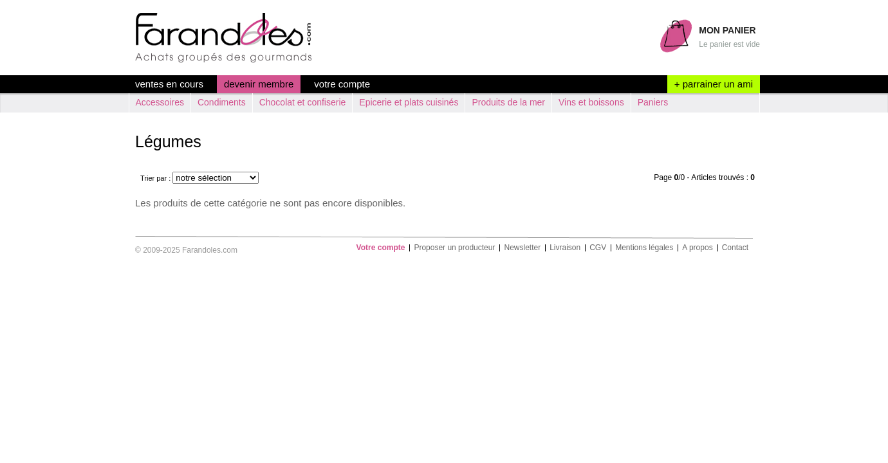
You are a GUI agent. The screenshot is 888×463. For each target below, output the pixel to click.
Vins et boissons (591, 102)
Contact (735, 247)
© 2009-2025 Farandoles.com (186, 250)
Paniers (653, 102)
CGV (597, 247)
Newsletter (522, 247)
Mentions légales (644, 247)
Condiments (222, 102)
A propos (697, 247)
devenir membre (258, 83)
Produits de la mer (508, 102)
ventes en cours (169, 83)
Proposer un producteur (454, 247)
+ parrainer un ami (713, 83)
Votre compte (342, 83)
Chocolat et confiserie (302, 102)
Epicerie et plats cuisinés (408, 102)
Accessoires (160, 102)
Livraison (565, 247)
